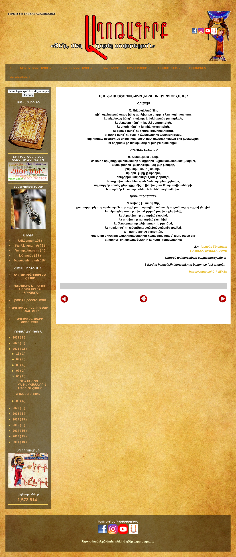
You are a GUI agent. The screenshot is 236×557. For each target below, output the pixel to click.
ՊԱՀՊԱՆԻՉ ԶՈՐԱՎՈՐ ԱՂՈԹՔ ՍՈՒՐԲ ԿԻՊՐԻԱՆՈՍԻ (30, 289)
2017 (16, 419)
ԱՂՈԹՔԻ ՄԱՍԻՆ (168, 68)
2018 (16, 413)
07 (18, 370)
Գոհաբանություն (27, 250)
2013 (16, 436)
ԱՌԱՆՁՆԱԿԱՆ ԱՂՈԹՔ (35, 68)
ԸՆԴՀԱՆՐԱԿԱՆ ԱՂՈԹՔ (76, 68)
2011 (16, 441)
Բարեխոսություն (27, 245)
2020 (16, 408)
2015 (16, 425)
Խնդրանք (26, 255)
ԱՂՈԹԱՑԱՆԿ (197, 68)
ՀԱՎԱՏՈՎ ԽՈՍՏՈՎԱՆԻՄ (208, 250)
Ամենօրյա (25, 240)
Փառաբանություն (26, 260)
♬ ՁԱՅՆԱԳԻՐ (110, 68)
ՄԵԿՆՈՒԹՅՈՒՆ (137, 68)
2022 (16, 343)
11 (18, 353)
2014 (16, 430)
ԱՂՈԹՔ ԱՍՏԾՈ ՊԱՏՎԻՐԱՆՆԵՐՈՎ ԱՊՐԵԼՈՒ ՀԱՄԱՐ (30, 385)
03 (18, 401)
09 (18, 359)
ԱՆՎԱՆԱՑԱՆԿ (20, 76)
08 (18, 365)
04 (18, 376)
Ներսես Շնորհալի (214, 246)
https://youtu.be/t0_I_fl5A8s (208, 271)
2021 (16, 348)
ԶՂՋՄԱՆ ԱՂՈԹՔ (27, 393)
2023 (16, 337)
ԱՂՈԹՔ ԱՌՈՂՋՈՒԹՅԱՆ (30, 300)
